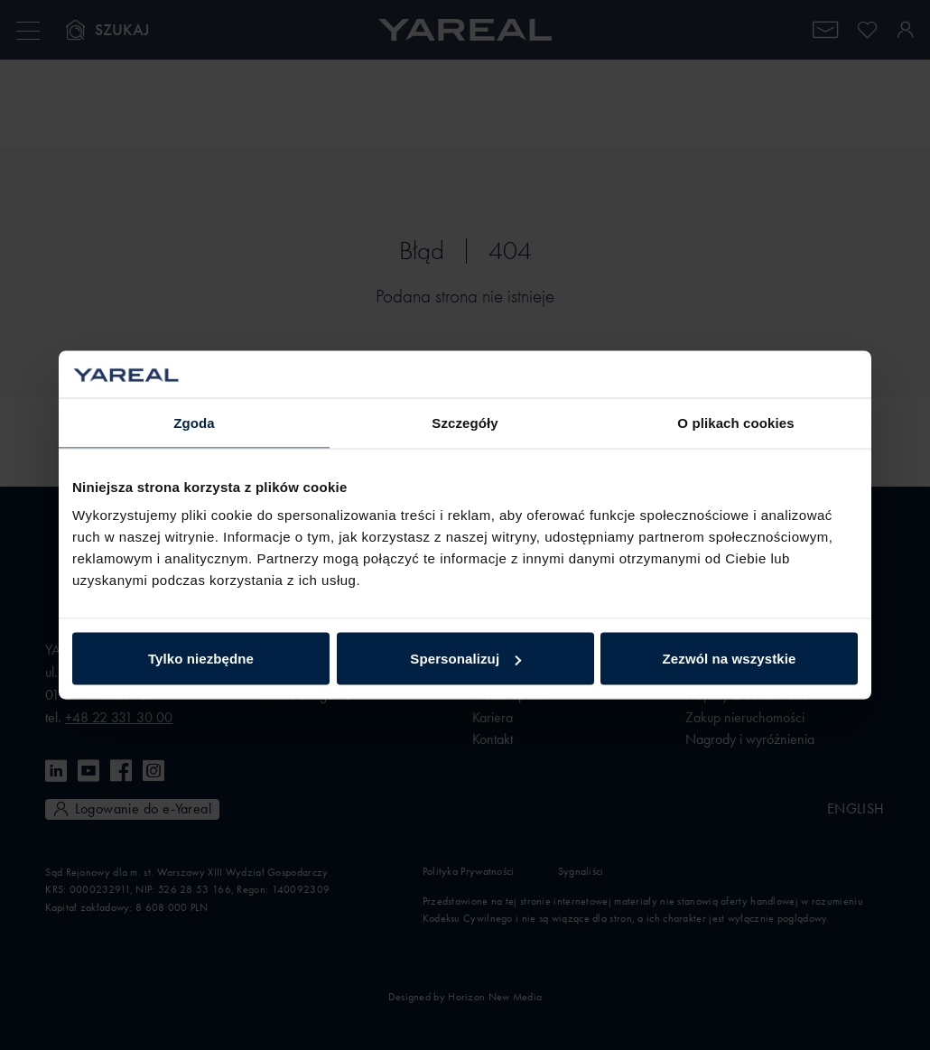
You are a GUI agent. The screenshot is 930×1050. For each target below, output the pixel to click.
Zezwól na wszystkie (729, 658)
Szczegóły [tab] (465, 422)
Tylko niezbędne (201, 658)
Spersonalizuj (465, 658)
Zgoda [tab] (194, 422)
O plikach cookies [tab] (735, 422)
